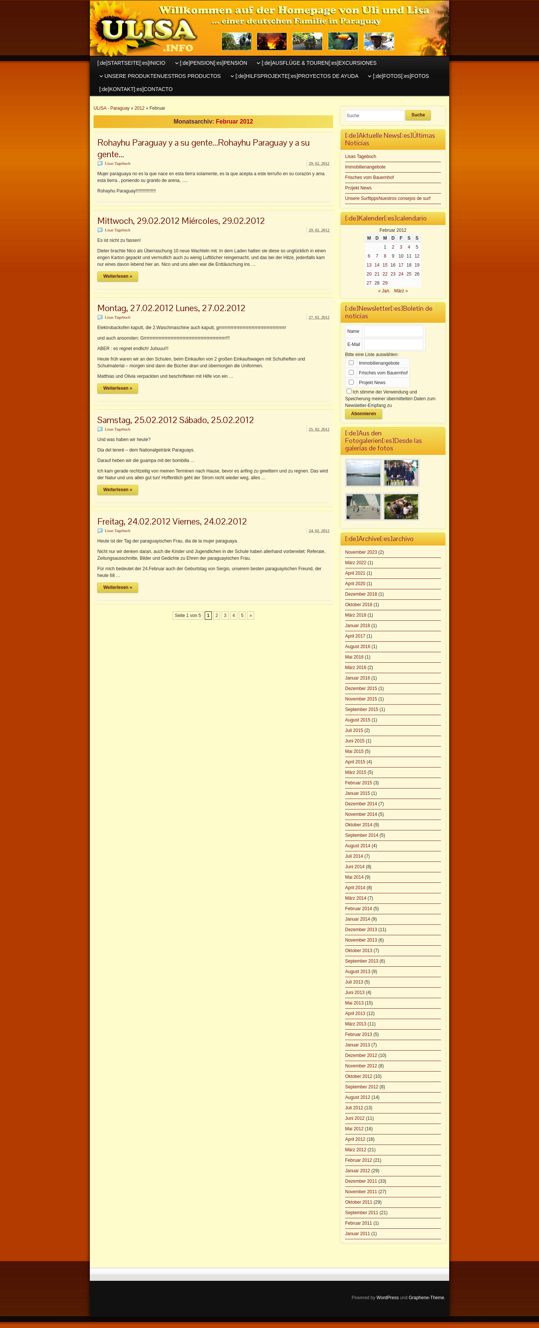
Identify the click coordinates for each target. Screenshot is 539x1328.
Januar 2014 (357, 919)
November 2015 (361, 699)
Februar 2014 (358, 908)
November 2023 (361, 552)
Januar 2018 (357, 625)
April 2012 (355, 1139)
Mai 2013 (354, 1003)
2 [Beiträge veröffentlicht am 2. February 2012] (393, 247)
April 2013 (355, 1013)
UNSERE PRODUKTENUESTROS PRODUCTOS (162, 76)
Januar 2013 (357, 1045)
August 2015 (357, 720)
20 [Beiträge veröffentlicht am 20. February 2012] (368, 274)
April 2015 (355, 762)
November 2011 (361, 1191)
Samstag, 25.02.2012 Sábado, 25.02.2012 (175, 420)
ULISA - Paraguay (112, 108)
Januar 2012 (357, 1170)
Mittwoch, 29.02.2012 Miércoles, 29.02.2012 (181, 221)
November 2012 (361, 1066)
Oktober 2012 (358, 1076)
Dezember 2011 (361, 1181)
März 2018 (355, 615)
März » (401, 291)
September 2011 (361, 1212)
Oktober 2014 (358, 824)
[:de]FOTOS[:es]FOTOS (401, 76)
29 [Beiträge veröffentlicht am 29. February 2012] (385, 283)
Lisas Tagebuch (117, 163)
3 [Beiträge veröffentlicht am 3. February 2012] (401, 247)
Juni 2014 (355, 866)
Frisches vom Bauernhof (369, 177)
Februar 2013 (358, 1034)
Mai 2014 (354, 877)
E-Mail (353, 344)
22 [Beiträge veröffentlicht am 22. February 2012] (385, 274)
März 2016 (355, 667)
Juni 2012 (355, 1118)
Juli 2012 (354, 1107)
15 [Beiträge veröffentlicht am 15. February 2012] (385, 265)
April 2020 (355, 583)
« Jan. (384, 291)
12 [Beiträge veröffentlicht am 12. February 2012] (416, 256)
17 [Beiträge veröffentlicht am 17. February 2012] (401, 265)
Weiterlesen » (117, 276)
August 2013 (357, 971)
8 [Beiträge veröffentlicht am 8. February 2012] (385, 256)
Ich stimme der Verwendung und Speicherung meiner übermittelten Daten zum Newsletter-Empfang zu (390, 398)
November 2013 (361, 940)
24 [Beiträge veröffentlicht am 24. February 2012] (401, 274)
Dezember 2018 (361, 594)
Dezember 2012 (361, 1055)
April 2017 (355, 636)
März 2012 (355, 1149)
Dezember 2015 (361, 688)
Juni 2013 (355, 992)
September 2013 (361, 961)
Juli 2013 (354, 982)
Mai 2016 (354, 657)
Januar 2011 (357, 1233)
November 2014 (361, 814)
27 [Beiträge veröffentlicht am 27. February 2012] (368, 283)
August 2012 (357, 1097)
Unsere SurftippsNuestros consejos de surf (387, 198)
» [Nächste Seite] (250, 615)
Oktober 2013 (358, 950)
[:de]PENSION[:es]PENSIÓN (213, 63)
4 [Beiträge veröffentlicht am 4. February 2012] (409, 247)
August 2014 (357, 845)
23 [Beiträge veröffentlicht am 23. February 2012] (392, 274)
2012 (139, 108)
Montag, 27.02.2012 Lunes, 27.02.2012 (171, 308)
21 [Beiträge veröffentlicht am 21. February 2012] (377, 274)
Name (353, 331)
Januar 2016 (357, 678)
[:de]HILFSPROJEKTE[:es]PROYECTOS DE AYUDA (297, 76)
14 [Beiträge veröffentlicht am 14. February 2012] (377, 265)
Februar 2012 (358, 1160)
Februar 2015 (358, 782)
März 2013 (355, 1024)
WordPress (388, 1297)
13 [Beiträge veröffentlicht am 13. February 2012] (368, 265)
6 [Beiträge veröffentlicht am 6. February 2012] (369, 256)
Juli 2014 (354, 856)
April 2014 (355, 887)
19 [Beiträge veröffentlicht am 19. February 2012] (416, 265)
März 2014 (355, 898)
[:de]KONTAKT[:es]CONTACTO (136, 89)
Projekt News (358, 188)
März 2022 (355, 562)
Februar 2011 (358, 1223)
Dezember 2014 (361, 803)
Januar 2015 (357, 793)
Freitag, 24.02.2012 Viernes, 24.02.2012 (172, 521)
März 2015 (355, 772)
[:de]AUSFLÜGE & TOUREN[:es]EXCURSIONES (319, 63)
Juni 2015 (355, 741)
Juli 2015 (354, 730)
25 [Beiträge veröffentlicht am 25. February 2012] (408, 274)
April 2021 (355, 573)
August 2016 (357, 646)
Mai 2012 (354, 1128)
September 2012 (361, 1087)
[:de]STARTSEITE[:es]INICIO (131, 63)
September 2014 (361, 835)
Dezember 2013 (361, 929)
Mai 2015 (354, 751)
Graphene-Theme (426, 1297)
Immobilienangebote (365, 167)
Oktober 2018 (358, 604)
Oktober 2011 (358, 1202)
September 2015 (361, 709)
